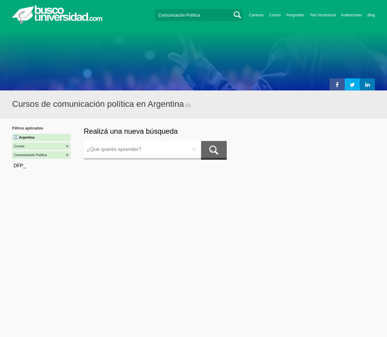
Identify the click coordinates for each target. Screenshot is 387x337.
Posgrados (295, 15)
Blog (371, 15)
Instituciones (351, 15)
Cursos (275, 15)
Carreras (256, 15)
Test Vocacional (323, 15)
